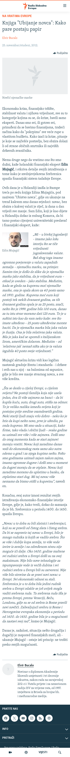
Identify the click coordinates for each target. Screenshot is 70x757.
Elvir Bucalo (9, 38)
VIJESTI (43, 752)
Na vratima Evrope (17, 16)
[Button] (60, 53)
